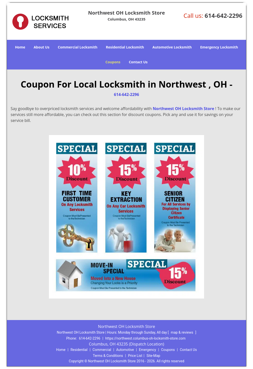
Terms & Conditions (108, 356)
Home (20, 47)
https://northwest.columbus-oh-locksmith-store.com (145, 338)
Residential (78, 350)
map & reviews (182, 332)
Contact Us (138, 62)
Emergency (147, 350)
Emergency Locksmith (219, 47)
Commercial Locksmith (77, 47)
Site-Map (153, 356)
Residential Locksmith (125, 47)
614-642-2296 (223, 15)
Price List (135, 356)
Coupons (112, 62)
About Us (41, 47)
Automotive (125, 350)
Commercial (102, 350)
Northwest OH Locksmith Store (183, 108)
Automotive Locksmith (172, 47)
